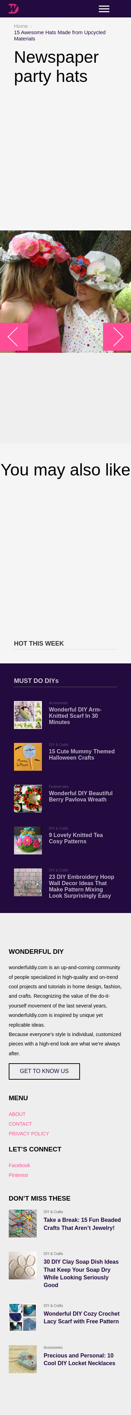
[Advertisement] (65, 158)
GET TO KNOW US (44, 1071)
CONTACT (20, 1124)
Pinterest (18, 1175)
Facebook (19, 1165)
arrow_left (18, 337)
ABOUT (17, 1114)
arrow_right (114, 337)
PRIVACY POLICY (29, 1133)
